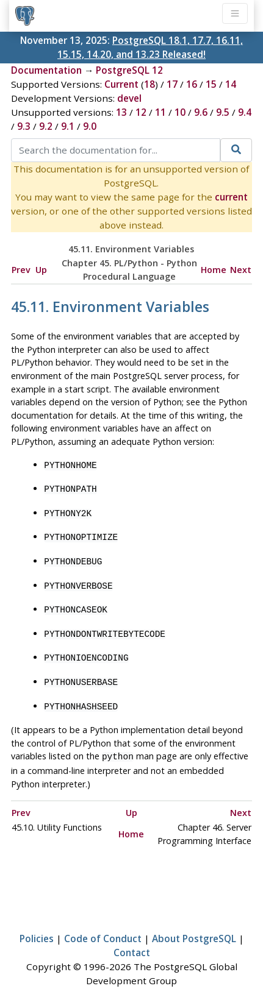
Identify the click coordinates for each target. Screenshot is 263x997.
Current (121, 84)
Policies (37, 924)
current (231, 197)
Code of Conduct (103, 924)
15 (211, 84)
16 (191, 84)
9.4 (244, 112)
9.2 (45, 126)
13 (121, 112)
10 (180, 112)
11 (160, 112)
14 (230, 84)
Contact (131, 938)
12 (140, 112)
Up (41, 269)
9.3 (24, 126)
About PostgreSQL (194, 924)
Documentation (46, 70)
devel (129, 98)
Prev (21, 269)
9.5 (222, 112)
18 (149, 84)
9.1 (67, 126)
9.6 (200, 112)
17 (172, 84)
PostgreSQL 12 (129, 70)
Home (213, 269)
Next (240, 269)
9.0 (89, 126)
